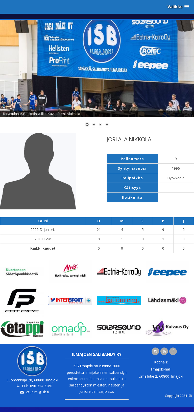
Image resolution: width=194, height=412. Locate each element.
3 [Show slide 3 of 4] (100, 125)
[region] (97, 76)
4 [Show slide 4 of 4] (107, 125)
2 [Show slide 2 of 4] (93, 125)
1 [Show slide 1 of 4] (87, 125)
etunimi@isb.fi (37, 391)
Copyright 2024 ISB (178, 396)
